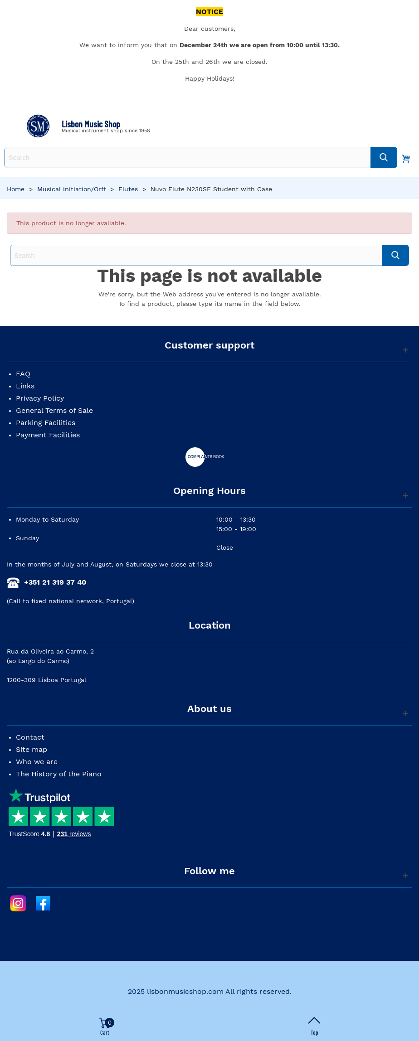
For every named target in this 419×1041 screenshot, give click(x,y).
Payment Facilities (48, 435)
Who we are (37, 761)
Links (25, 386)
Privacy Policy (40, 398)
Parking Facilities (45, 422)
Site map (31, 749)
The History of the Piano (59, 774)
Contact (30, 737)
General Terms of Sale (54, 410)
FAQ (23, 373)
